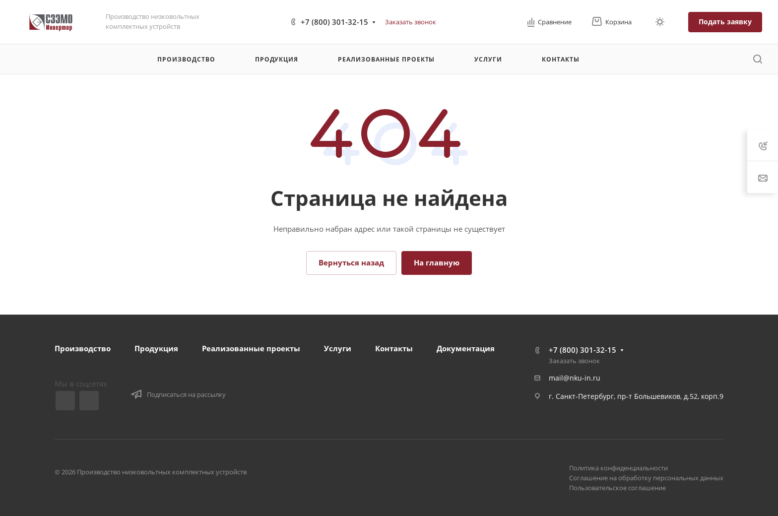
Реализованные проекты (251, 348)
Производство (83, 348)
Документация (466, 348)
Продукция (156, 348)
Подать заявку (725, 21)
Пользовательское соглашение (617, 487)
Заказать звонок (410, 21)
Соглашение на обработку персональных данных (646, 477)
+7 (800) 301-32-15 (334, 22)
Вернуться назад (351, 262)
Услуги (337, 348)
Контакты (394, 348)
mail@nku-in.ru (574, 378)
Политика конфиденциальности (618, 467)
